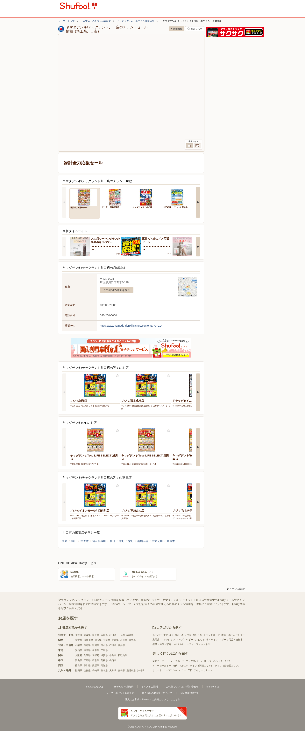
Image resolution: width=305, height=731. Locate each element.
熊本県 (104, 670)
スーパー (157, 635)
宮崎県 (121, 670)
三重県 (104, 650)
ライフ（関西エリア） (201, 665)
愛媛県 (95, 665)
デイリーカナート (203, 670)
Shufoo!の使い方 (94, 686)
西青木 (171, 541)
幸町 (121, 541)
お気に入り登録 (117, 375)
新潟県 (95, 645)
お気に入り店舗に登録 (194, 28)
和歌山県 (122, 655)
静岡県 (87, 650)
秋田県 (112, 635)
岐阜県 (95, 650)
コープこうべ (170, 670)
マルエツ (183, 665)
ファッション (168, 639)
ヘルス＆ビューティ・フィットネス (191, 644)
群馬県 (132, 640)
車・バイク (212, 639)
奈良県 (112, 655)
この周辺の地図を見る (116, 290)
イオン (227, 661)
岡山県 (78, 660)
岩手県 (95, 635)
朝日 (112, 541)
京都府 (95, 655)
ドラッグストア (211, 635)
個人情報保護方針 (189, 693)
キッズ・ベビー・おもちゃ (191, 639)
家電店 (156, 639)
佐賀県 (87, 670)
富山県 (104, 645)
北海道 (78, 635)
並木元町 (157, 541)
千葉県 (106, 640)
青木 (64, 541)
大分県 (112, 670)
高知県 (104, 665)
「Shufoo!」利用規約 (122, 686)
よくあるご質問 (149, 686)
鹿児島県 (131, 670)
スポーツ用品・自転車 (231, 639)
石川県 (112, 645)
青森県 (87, 635)
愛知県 (78, 650)
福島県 (129, 635)
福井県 (121, 645)
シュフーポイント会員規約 (120, 693)
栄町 (131, 541)
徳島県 (78, 665)
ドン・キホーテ (176, 661)
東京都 (78, 640)
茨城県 (115, 640)
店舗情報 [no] (176, 28)
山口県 (112, 660)
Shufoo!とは (212, 686)
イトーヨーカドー (161, 665)
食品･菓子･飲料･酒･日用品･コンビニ (182, 635)
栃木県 (123, 640)
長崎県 (95, 670)
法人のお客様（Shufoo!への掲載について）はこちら (152, 699)
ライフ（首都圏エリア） (227, 665)
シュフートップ (66, 21)
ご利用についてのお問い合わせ (182, 686)
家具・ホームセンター (233, 635)
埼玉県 (98, 640)
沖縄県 (140, 670)
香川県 (87, 665)
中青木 (85, 541)
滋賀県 (104, 655)
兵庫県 (87, 655)
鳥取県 (95, 660)
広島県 (87, 660)
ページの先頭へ (236, 588)
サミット (157, 670)
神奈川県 (88, 640)
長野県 (87, 645)
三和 (190, 670)
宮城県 (104, 635)
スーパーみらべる (213, 661)
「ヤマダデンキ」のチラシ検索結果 (135, 21)
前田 (74, 541)
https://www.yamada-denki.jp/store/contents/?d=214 (131, 325)
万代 (175, 665)
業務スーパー (159, 661)
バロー (182, 670)
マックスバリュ (194, 661)
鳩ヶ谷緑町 (99, 541)
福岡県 (78, 670)
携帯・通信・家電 (161, 644)
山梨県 (78, 645)
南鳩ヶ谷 (142, 541)
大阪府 (78, 655)
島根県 (104, 660)
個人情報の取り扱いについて (157, 693)
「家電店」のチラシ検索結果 (96, 21)
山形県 (121, 635)
